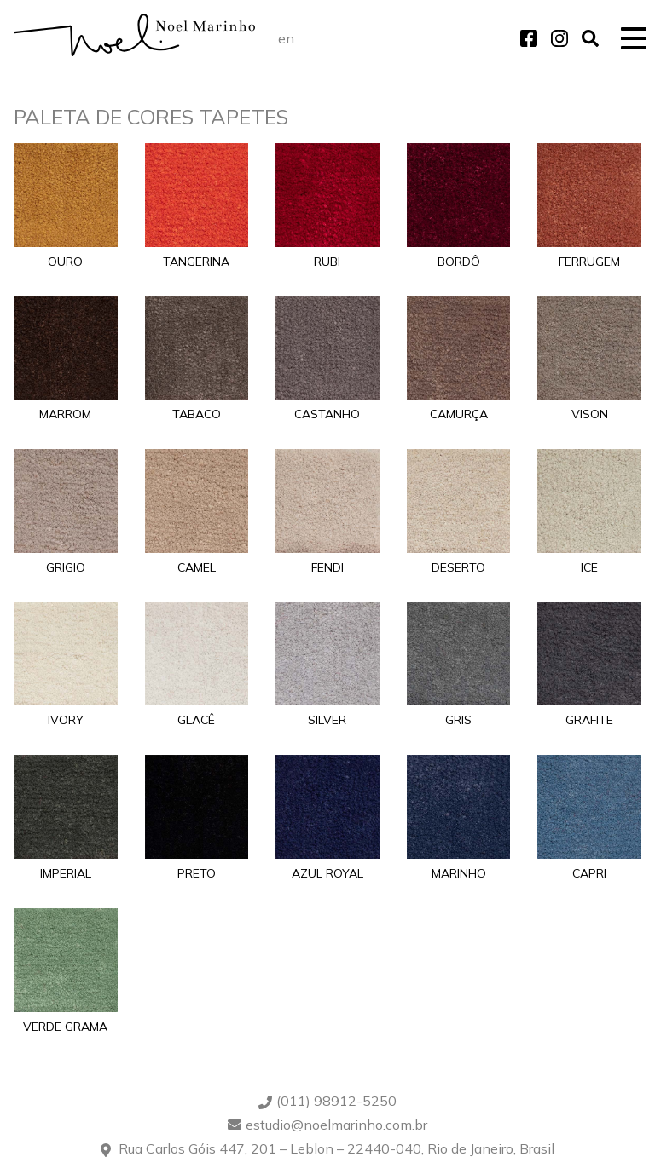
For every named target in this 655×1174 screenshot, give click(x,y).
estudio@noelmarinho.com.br (336, 1124)
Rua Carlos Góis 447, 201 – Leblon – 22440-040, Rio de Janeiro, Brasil (336, 1148)
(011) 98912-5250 (336, 1100)
